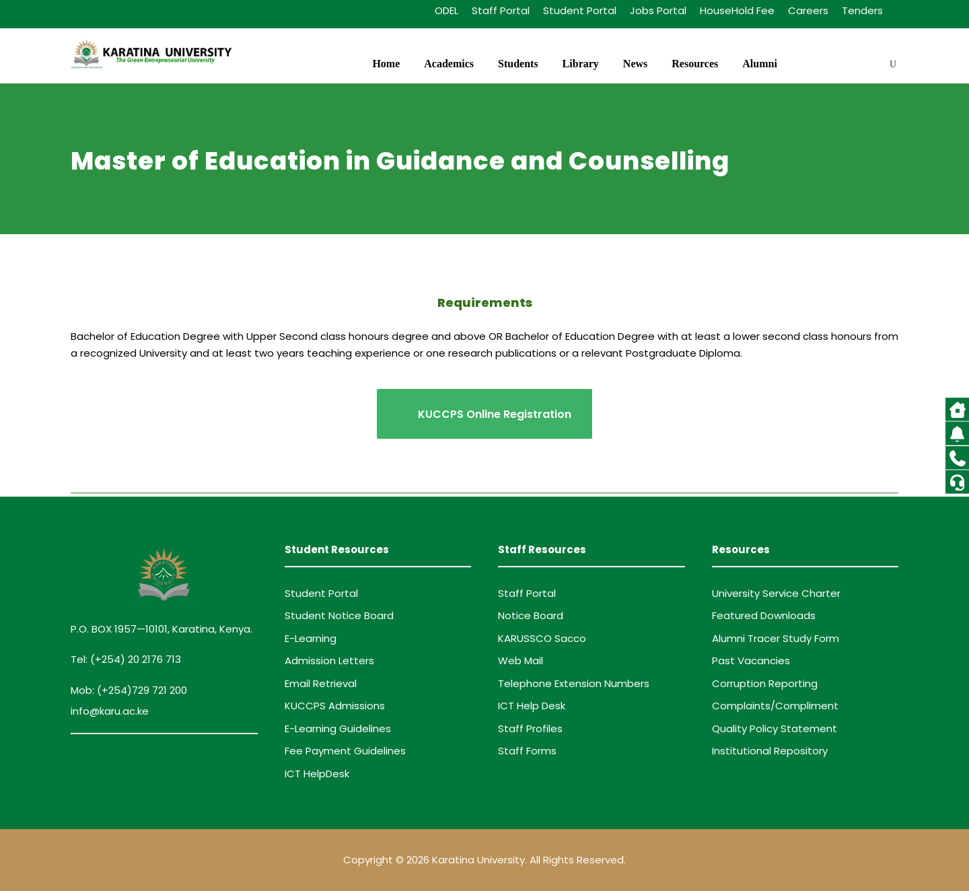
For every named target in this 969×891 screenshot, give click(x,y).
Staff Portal (501, 10)
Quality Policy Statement (774, 728)
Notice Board (530, 615)
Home (386, 63)
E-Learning (310, 638)
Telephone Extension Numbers (573, 683)
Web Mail (520, 660)
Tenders (862, 10)
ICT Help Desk (531, 706)
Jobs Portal (658, 10)
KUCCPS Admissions (335, 706)
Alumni (759, 63)
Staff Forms (527, 751)
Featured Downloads (764, 615)
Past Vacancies (751, 660)
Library (581, 63)
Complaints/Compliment (775, 706)
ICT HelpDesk (317, 774)
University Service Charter (776, 593)
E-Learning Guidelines (338, 728)
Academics (449, 63)
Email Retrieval (321, 683)
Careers (808, 10)
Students (518, 63)
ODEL (446, 10)
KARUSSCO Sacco (542, 638)
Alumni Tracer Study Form (775, 638)
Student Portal (579, 10)
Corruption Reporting (765, 683)
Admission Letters (329, 660)
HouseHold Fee (737, 10)
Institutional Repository (770, 751)
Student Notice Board (339, 615)
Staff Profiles (530, 728)
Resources (695, 63)
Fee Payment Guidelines (345, 751)
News (635, 63)
